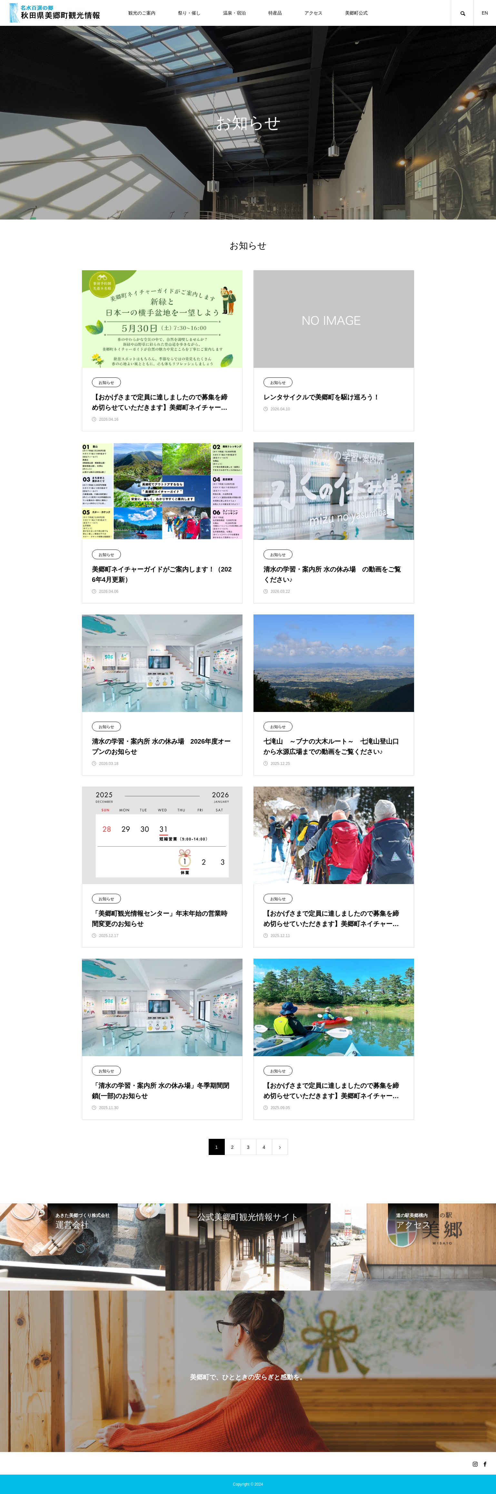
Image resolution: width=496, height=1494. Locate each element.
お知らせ (106, 382)
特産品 (275, 12)
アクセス (313, 12)
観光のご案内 (141, 12)
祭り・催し (189, 12)
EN (485, 12)
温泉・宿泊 (234, 12)
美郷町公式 (356, 12)
